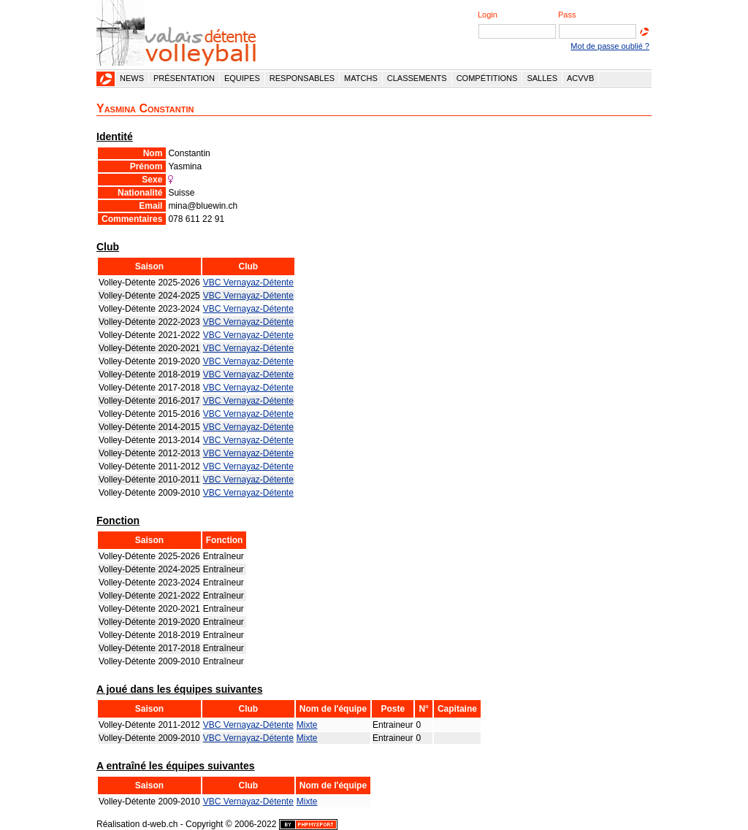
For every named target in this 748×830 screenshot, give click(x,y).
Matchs (361, 78)
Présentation (184, 78)
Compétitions (487, 78)
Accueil (105, 79)
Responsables (302, 78)
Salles (542, 78)
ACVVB (580, 78)
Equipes (242, 78)
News (132, 78)
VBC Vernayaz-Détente (248, 282)
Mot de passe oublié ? (609, 46)
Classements (417, 78)
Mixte (307, 725)
